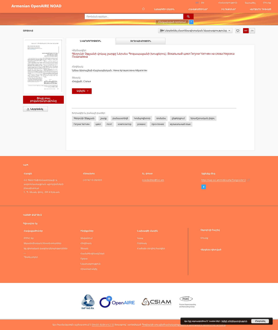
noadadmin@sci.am (153, 180)
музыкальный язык (180, 124)
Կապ (140, 238)
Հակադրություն (227, 2)
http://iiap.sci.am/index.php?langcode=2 (223, 180)
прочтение (158, 124)
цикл (98, 124)
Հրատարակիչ (89, 268)
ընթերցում (178, 118)
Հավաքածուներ (198, 9)
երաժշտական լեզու (203, 118)
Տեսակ (84, 248)
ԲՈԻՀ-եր (29, 238)
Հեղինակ (85, 243)
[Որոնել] (188, 16)
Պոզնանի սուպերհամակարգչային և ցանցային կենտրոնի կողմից (184, 324)
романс (141, 124)
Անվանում (86, 238)
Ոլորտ (84, 258)
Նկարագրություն (90, 263)
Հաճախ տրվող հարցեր (151, 248)
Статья (87, 81)
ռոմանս (161, 118)
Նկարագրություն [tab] (90, 41)
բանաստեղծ (120, 118)
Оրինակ (142, 243)
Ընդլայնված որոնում (172, 22)
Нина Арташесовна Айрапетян (130, 70)
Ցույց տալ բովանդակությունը (43, 99)
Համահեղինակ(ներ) (92, 253)
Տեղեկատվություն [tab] (140, 41)
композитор (124, 124)
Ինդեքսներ (228, 9)
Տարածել (250, 2)
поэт (109, 124)
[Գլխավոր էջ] (143, 9)
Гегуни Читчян (82, 124)
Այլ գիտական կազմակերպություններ (46, 248)
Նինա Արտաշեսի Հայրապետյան (92, 70)
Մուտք (267, 2)
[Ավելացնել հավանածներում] (237, 30)
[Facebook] (203, 187)
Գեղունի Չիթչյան (84, 118)
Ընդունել (260, 321)
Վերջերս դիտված (260, 9)
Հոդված (77, 81)
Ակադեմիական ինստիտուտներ (43, 243)
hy (245, 31)
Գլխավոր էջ (30, 223)
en (202, 3)
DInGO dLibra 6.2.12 (103, 324)
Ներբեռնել (34, 109)
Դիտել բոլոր (31, 257)
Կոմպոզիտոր (142, 118)
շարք (103, 118)
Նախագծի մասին (164, 9)
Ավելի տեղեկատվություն (234, 321)
